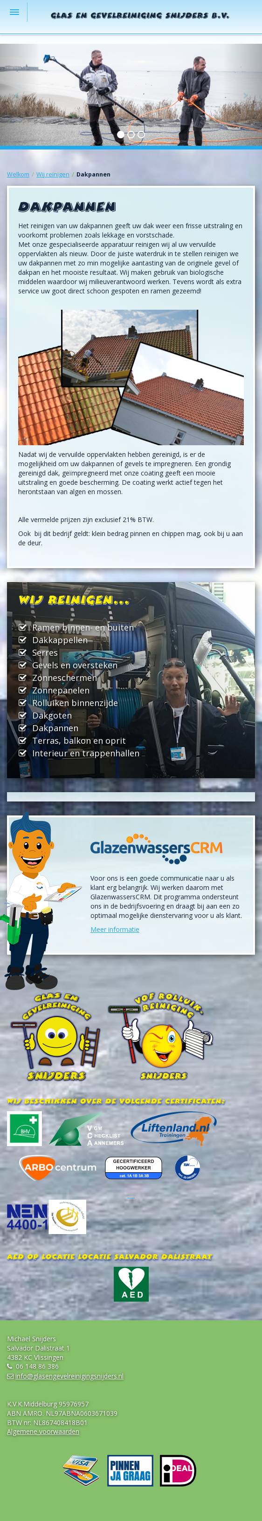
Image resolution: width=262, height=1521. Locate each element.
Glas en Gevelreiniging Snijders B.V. (140, 16)
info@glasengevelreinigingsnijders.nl (69, 1376)
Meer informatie (114, 929)
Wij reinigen (52, 174)
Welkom (18, 174)
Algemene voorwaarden (43, 1431)
